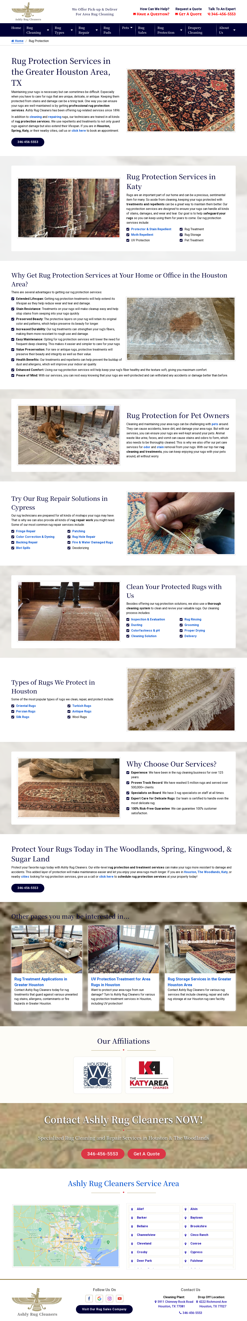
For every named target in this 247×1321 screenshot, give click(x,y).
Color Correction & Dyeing (35, 536)
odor (146, 447)
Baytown (196, 1214)
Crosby (142, 1249)
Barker (142, 1214)
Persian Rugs (25, 709)
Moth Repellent (142, 235)
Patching (78, 530)
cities (25, 873)
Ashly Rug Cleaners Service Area (123, 1180)
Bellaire (142, 1223)
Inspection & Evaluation (148, 618)
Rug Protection (166, 30)
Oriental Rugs (26, 704)
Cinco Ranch (199, 1232)
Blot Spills (23, 547)
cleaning (36, 117)
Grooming (191, 623)
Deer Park (144, 1257)
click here (79, 130)
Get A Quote (188, 14)
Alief (140, 1206)
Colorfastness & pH (145, 629)
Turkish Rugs (81, 704)
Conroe (195, 1240)
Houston (190, 869)
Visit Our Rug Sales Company (104, 1306)
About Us (224, 30)
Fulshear (196, 1257)
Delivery (190, 634)
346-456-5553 (221, 14)
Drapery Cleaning (195, 30)
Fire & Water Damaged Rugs (92, 541)
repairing (54, 117)
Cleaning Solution (143, 634)
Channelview (146, 1232)
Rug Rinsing (192, 618)
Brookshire (198, 1223)
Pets (125, 27)
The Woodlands (209, 869)
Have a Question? (151, 14)
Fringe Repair (26, 530)
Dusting (136, 623)
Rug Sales (142, 30)
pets (215, 424)
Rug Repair (83, 30)
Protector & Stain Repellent (151, 229)
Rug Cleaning (33, 30)
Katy (224, 869)
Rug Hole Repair (84, 536)
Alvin (194, 1206)
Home (16, 27)
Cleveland (144, 1240)
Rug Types (59, 30)
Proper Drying (194, 629)
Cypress (196, 1249)
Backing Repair (27, 541)
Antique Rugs (81, 709)
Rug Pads (107, 30)
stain (160, 447)
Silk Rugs (22, 715)
